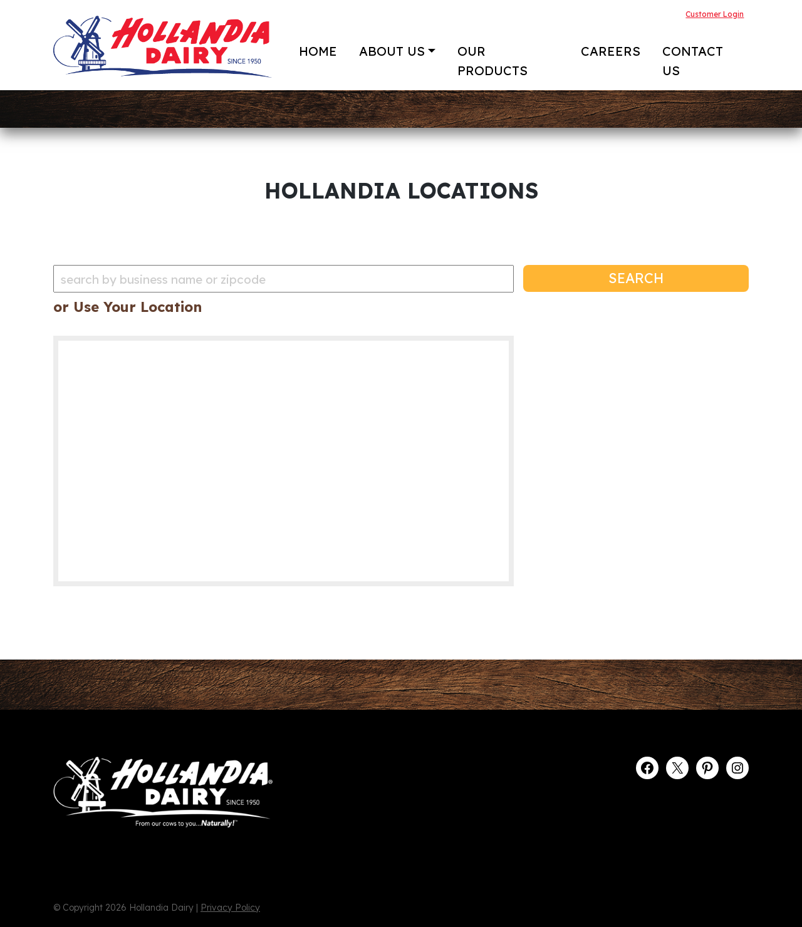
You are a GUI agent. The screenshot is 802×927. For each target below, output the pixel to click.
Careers (610, 51)
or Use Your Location (127, 307)
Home (318, 51)
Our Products (492, 60)
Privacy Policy (230, 907)
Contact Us (692, 60)
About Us (392, 51)
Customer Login (714, 14)
